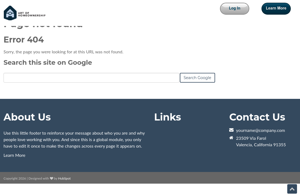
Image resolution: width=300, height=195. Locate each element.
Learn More (14, 155)
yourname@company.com (260, 130)
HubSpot (64, 178)
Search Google (197, 77)
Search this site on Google (48, 62)
